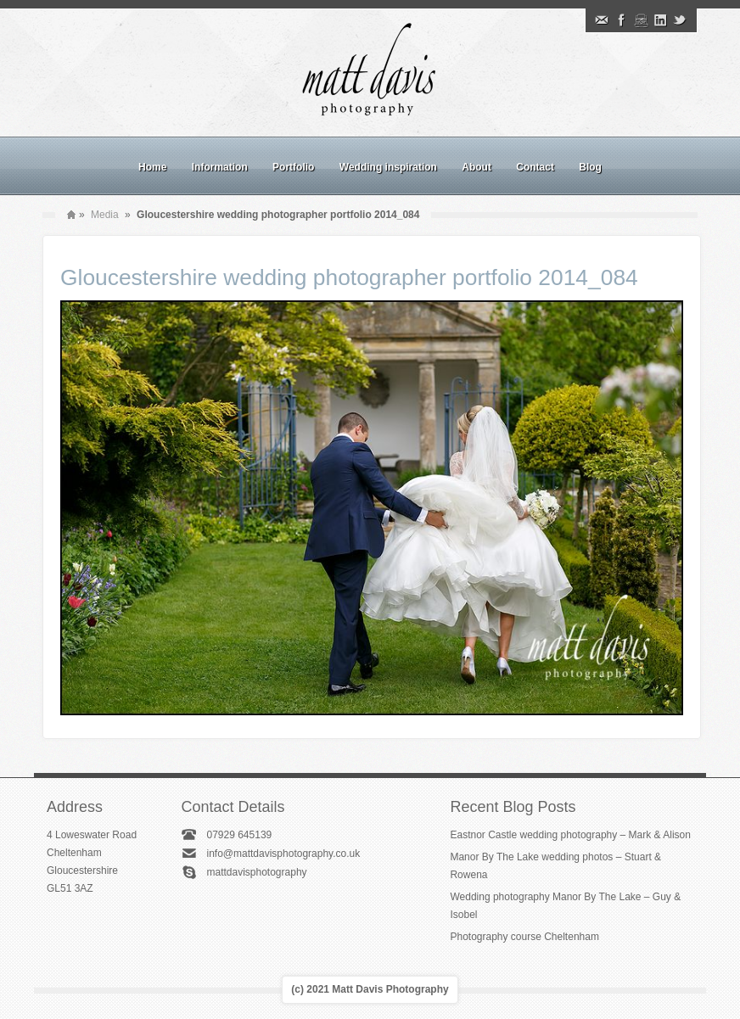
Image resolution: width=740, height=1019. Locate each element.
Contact (535, 167)
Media (105, 215)
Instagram (640, 20)
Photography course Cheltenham (524, 937)
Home (152, 167)
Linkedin (660, 20)
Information (220, 167)
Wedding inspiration (388, 167)
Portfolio (293, 167)
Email (601, 20)
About (476, 167)
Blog (590, 167)
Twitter (679, 20)
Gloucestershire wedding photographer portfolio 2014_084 (349, 277)
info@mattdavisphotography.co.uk (283, 853)
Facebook (621, 20)
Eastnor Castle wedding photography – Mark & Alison (570, 835)
